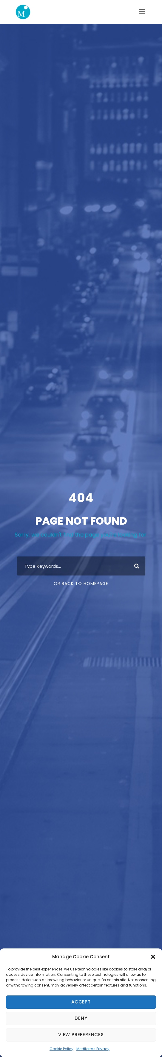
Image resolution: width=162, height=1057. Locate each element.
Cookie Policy (61, 1048)
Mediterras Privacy (92, 1048)
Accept (81, 1002)
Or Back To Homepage (81, 583)
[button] (153, 957)
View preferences (81, 1034)
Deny (81, 1018)
